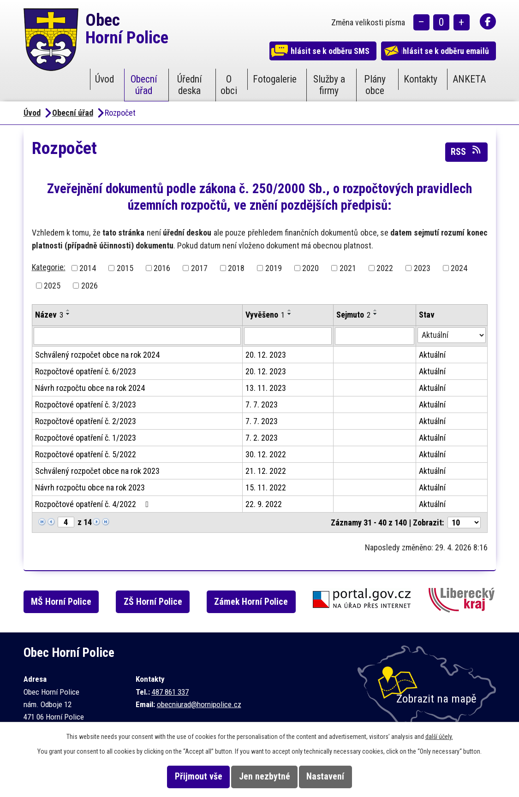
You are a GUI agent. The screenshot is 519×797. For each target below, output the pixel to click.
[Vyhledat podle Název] (137, 336)
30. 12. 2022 (265, 454)
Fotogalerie (275, 79)
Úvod (104, 79)
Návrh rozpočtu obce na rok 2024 (90, 388)
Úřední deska (189, 84)
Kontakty (420, 79)
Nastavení (338, 776)
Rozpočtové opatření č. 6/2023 (85, 371)
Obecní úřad (144, 84)
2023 (422, 268)
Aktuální (432, 355)
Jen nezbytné (264, 776)
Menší (421, 23)
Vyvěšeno (265, 314)
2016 (162, 268)
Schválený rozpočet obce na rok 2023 (97, 471)
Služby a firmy (329, 84)
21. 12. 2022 (265, 471)
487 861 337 (170, 692)
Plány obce (375, 84)
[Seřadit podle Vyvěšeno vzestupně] (290, 310)
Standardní (441, 23)
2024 (459, 268)
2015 (125, 268)
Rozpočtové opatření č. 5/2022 (85, 454)
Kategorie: (49, 267)
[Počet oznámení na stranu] (464, 522)
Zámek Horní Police (263, 601)
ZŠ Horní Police (162, 601)
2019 (273, 268)
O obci (229, 84)
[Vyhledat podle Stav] (452, 335)
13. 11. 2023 (265, 388)
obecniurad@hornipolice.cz (199, 704)
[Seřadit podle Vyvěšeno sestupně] (290, 314)
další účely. (439, 736)
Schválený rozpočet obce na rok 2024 (97, 355)
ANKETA (469, 79)
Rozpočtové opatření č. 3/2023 (85, 404)
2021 (348, 268)
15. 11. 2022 (265, 487)
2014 (87, 268)
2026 (89, 285)
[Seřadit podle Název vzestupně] (68, 310)
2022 (384, 268)
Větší (461, 23)
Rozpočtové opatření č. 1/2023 (85, 438)
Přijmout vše (186, 776)
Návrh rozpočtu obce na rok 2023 (90, 487)
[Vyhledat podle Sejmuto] (374, 336)
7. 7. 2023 (261, 404)
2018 (236, 268)
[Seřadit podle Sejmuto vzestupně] (375, 310)
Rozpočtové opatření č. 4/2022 (94, 504)
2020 (310, 268)
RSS (466, 151)
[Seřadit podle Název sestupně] (68, 314)
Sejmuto (353, 314)
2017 (199, 268)
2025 (52, 285)
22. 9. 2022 (263, 504)
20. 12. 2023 (265, 355)
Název (49, 314)
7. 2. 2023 (261, 438)
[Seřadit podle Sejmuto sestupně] (375, 314)
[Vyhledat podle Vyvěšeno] (288, 336)
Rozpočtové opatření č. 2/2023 (85, 421)
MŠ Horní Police (67, 601)
